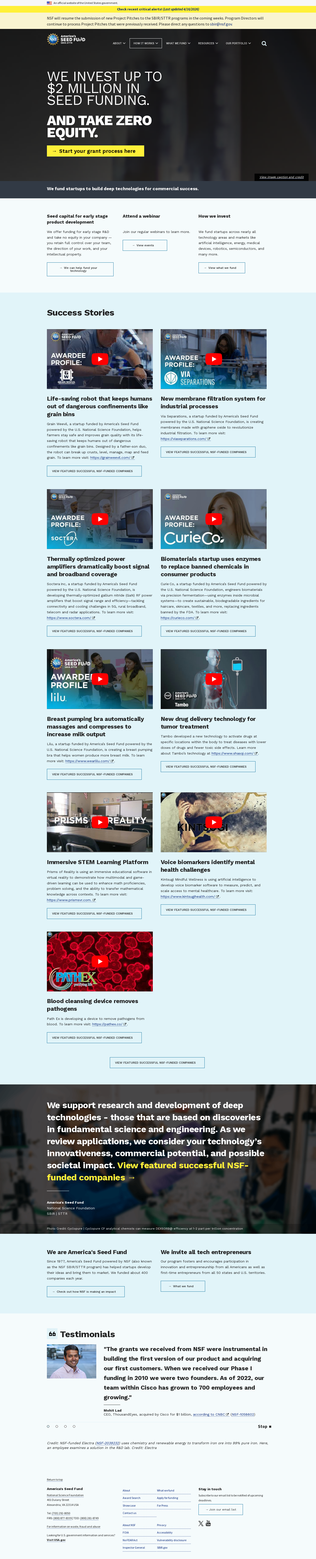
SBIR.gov (162, 1547)
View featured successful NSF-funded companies (92, 471)
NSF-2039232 (107, 1443)
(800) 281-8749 (89, 1518)
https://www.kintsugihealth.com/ (188, 896)
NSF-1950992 (175, 1405)
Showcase (129, 1505)
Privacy (161, 1525)
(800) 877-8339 (62, 1518)
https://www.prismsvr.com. (69, 900)
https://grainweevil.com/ (110, 457)
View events (145, 245)
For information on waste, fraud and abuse (73, 1526)
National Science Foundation (65, 1495)
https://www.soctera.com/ (69, 618)
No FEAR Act (130, 1540)
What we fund (183, 1286)
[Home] (66, 40)
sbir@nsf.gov (221, 24)
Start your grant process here (97, 151)
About (126, 1490)
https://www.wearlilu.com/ (87, 761)
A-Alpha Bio (147, 1405)
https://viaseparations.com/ (183, 439)
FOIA (126, 1532)
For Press (162, 1505)
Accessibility (165, 1532)
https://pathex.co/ (107, 1024)
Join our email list (222, 1509)
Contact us (129, 1513)
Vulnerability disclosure (171, 1540)
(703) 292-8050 (61, 1513)
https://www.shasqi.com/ (233, 753)
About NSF (129, 1525)
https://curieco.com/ (178, 618)
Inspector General (134, 1547)
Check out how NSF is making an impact (86, 1291)
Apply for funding (167, 1498)
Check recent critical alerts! (158, 9)
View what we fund (221, 268)
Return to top (55, 1479)
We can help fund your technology (80, 269)
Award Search (131, 1498)
